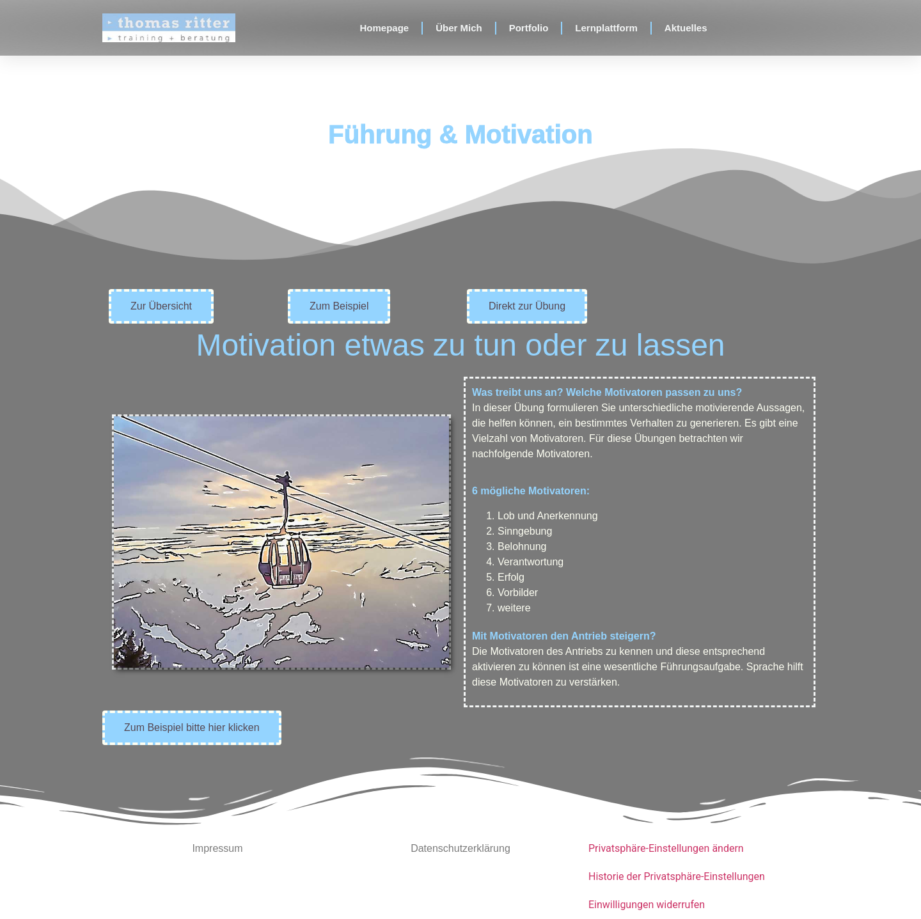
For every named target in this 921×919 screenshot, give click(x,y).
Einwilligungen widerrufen (646, 905)
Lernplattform (606, 27)
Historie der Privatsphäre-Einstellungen (676, 876)
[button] (161, 306)
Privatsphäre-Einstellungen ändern (666, 848)
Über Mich (459, 27)
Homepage (384, 27)
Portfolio (529, 27)
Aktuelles (686, 27)
